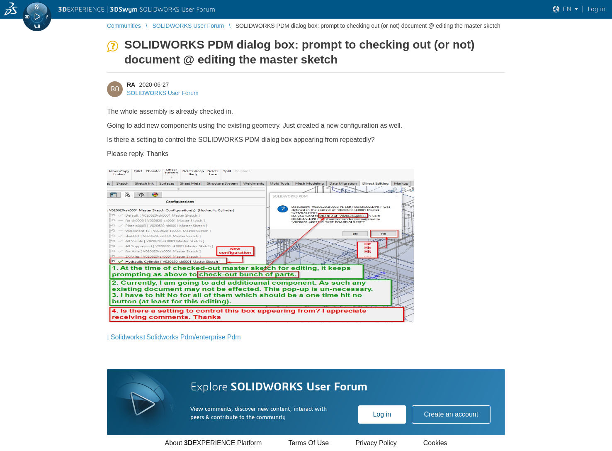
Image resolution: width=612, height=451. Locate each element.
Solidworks (127, 337)
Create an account (451, 414)
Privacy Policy (376, 442)
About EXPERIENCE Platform (213, 442)
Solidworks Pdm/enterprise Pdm (193, 337)
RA (131, 84)
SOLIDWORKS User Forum (163, 93)
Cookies (435, 442)
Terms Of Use (308, 442)
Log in (382, 414)
